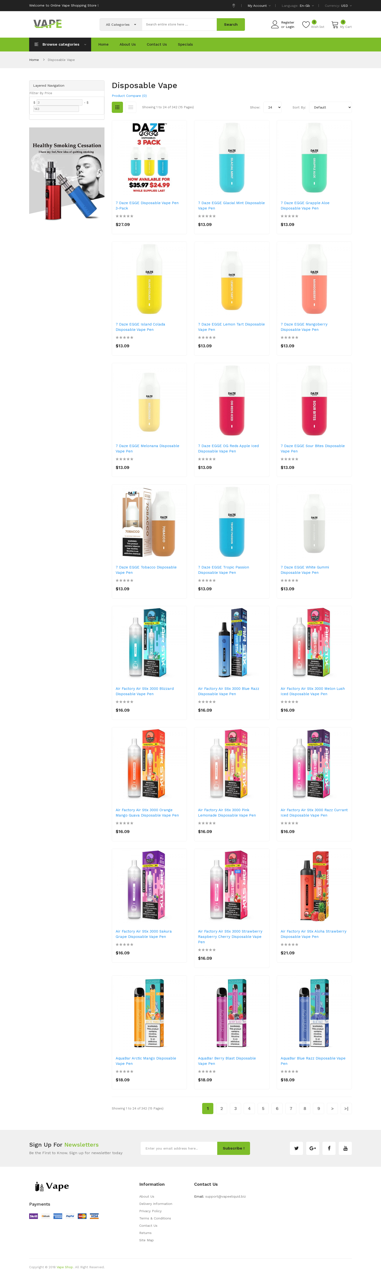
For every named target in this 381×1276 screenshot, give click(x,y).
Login (290, 27)
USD (346, 6)
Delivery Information (155, 1204)
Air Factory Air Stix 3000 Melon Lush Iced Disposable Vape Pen (313, 691)
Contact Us (148, 1225)
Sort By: (299, 107)
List (130, 107)
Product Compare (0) (129, 96)
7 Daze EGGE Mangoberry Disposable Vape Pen (304, 327)
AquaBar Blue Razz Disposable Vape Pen (313, 1061)
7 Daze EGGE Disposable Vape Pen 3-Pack (147, 205)
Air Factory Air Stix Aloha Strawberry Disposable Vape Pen (313, 934)
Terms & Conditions (155, 1218)
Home (34, 60)
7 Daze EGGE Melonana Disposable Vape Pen (147, 448)
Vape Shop (65, 1267)
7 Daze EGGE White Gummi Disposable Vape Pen (305, 570)
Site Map (146, 1240)
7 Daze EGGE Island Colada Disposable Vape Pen (140, 327)
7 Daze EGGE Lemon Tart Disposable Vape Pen (231, 327)
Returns (145, 1233)
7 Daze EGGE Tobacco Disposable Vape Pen (146, 570)
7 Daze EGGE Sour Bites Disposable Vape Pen (313, 448)
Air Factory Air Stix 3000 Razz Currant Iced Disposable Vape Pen (314, 812)
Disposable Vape (61, 60)
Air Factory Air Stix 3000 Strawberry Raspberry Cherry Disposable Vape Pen (230, 936)
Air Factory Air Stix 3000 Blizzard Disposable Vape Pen (145, 691)
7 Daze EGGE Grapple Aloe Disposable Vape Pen (305, 205)
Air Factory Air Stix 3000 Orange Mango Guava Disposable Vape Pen (147, 812)
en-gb (307, 6)
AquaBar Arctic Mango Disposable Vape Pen (146, 1061)
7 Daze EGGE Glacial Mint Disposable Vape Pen (231, 205)
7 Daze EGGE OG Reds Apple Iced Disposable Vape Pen (228, 448)
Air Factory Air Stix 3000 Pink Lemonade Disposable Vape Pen (227, 812)
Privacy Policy (150, 1211)
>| (346, 1108)
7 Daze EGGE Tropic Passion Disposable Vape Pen (223, 570)
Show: (255, 107)
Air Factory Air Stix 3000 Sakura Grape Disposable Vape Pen (144, 934)
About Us (146, 1196)
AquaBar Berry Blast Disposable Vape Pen (227, 1061)
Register (287, 22)
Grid (117, 107)
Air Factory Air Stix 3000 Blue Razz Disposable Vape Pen (228, 691)
